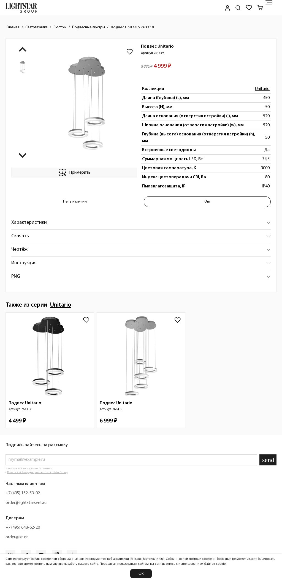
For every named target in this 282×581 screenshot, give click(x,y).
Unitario (262, 89)
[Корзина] (259, 7)
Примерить (74, 172)
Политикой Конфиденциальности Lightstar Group (37, 472)
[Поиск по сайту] (237, 7)
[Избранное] (248, 7)
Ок (141, 573)
